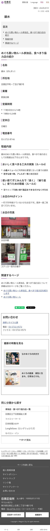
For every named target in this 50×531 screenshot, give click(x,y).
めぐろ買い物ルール (12, 297)
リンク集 (7, 483)
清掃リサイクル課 (10, 322)
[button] (24, 2)
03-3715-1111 (14, 509)
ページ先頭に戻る (25, 465)
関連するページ (12, 43)
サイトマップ (9, 478)
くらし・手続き (16, 451)
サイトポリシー (10, 474)
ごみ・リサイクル (28, 451)
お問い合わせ (9, 491)
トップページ (5, 451)
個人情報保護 (9, 470)
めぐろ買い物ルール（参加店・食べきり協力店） (23, 453)
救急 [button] (47, 2)
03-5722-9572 (15, 327)
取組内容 (9, 39)
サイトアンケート (11, 487)
